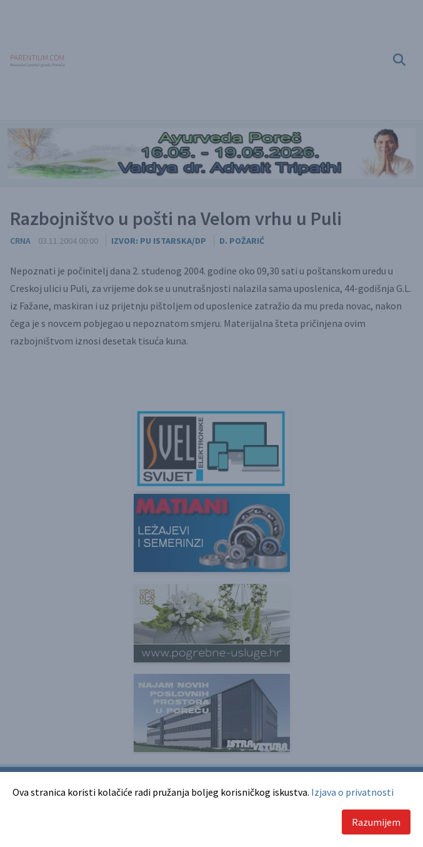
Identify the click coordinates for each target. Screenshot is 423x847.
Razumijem (376, 822)
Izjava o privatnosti (352, 792)
